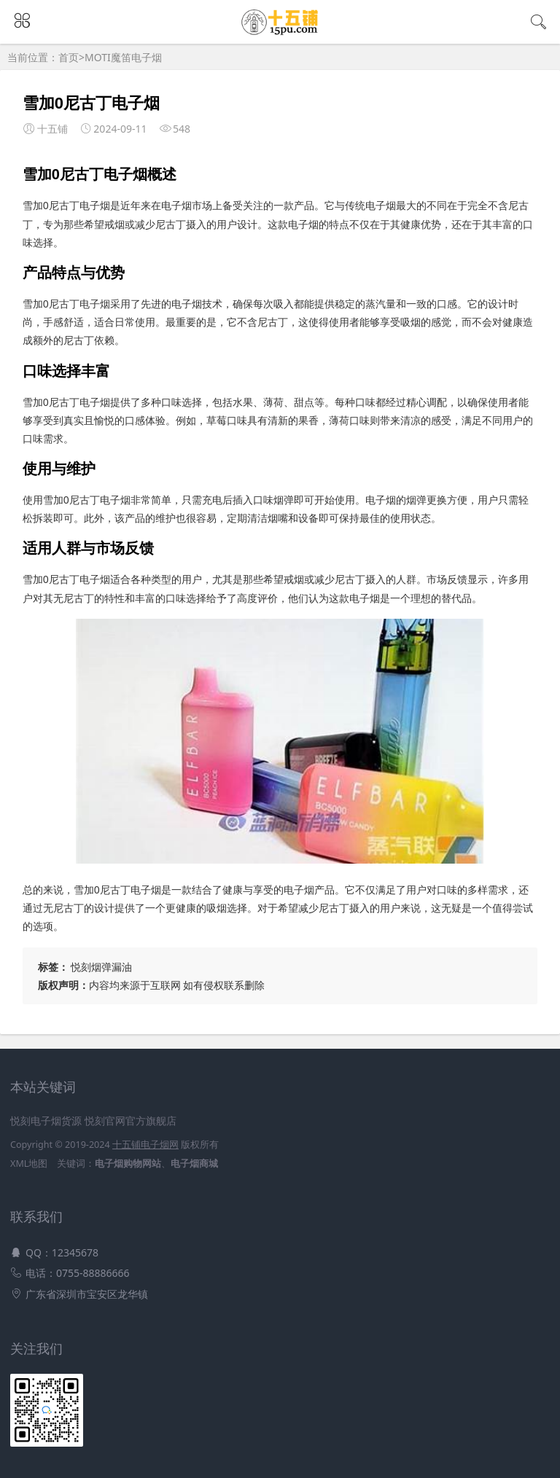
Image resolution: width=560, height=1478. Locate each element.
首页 (68, 57)
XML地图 (28, 1163)
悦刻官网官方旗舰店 (130, 1120)
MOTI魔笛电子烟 (123, 57)
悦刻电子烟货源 (46, 1120)
